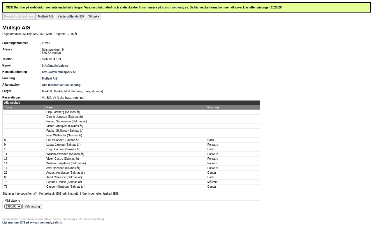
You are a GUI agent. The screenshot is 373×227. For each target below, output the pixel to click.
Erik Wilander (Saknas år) (63, 140)
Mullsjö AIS (46, 16)
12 (5, 158)
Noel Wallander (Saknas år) (64, 135)
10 (5, 149)
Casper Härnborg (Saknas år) (65, 186)
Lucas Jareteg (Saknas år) (63, 144)
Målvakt (212, 182)
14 (5, 163)
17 (5, 168)
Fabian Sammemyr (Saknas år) (66, 121)
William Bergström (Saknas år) (66, 163)
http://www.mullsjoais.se (59, 72)
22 (5, 172)
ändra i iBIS (111, 193)
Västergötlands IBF (71, 16)
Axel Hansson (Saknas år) (63, 168)
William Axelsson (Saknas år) (65, 154)
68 (5, 177)
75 (5, 182)
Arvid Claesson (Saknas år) (64, 177)
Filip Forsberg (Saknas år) (63, 112)
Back (210, 140)
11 (5, 154)
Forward (212, 144)
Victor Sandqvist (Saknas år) (64, 126)
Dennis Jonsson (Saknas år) (64, 116)
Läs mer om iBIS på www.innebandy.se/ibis (32, 222)
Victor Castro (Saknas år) (62, 158)
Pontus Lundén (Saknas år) (64, 182)
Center (211, 172)
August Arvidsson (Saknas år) (65, 172)
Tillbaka (93, 16)
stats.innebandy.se (175, 7)
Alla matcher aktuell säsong (61, 85)
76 (5, 186)
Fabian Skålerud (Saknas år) (64, 130)
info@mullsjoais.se (55, 65)
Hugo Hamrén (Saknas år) (63, 149)
